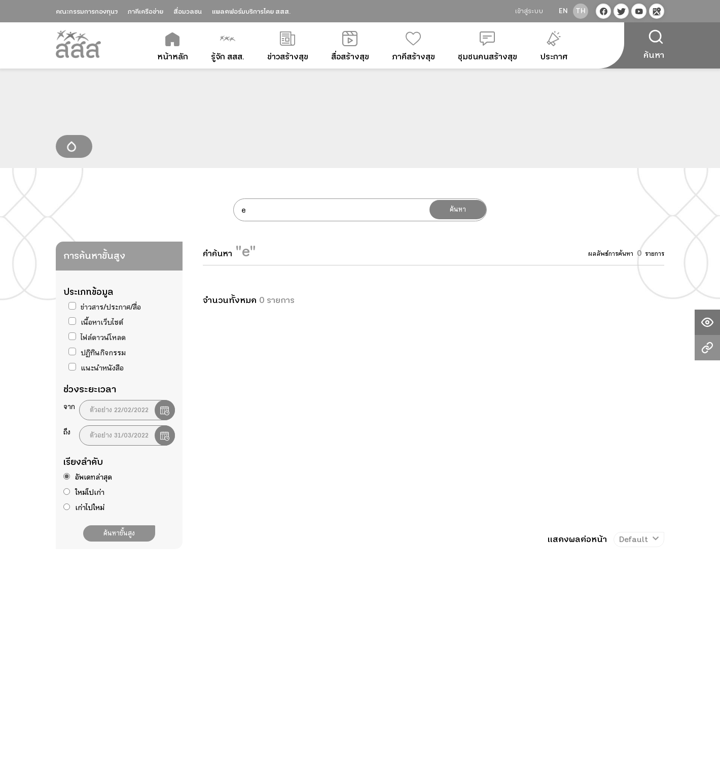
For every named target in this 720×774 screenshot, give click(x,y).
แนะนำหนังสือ (102, 368)
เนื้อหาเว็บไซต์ (102, 322)
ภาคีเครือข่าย (145, 11)
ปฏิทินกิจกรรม (103, 353)
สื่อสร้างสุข (350, 46)
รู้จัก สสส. (227, 46)
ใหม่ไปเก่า (89, 492)
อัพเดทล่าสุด (93, 477)
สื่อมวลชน (187, 11)
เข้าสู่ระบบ (529, 11)
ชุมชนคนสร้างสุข (487, 46)
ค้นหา (458, 209)
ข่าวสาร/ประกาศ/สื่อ (111, 307)
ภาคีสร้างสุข (413, 46)
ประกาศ (554, 46)
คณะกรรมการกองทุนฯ (87, 11)
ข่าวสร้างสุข (287, 46)
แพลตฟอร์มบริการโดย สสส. (251, 11)
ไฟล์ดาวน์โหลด (103, 337)
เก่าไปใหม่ (89, 507)
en (563, 11)
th (580, 11)
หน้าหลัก (172, 46)
